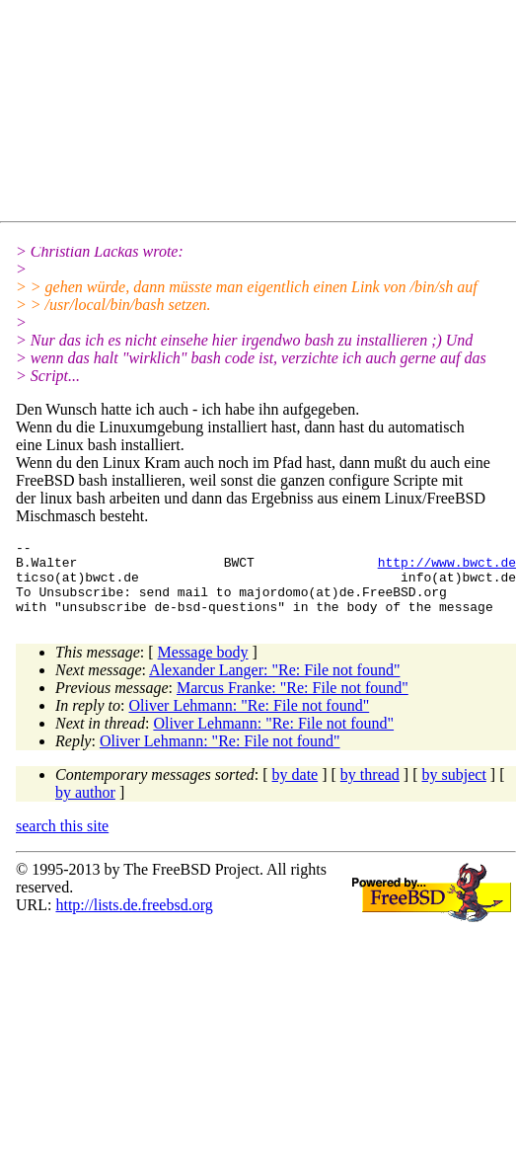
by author (85, 807)
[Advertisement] (193, 114)
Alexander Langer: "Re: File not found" (274, 684)
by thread (370, 789)
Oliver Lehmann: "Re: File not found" (249, 720)
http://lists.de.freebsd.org (133, 919)
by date (295, 789)
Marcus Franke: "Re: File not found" (292, 702)
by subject (454, 789)
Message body (203, 666)
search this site (62, 840)
